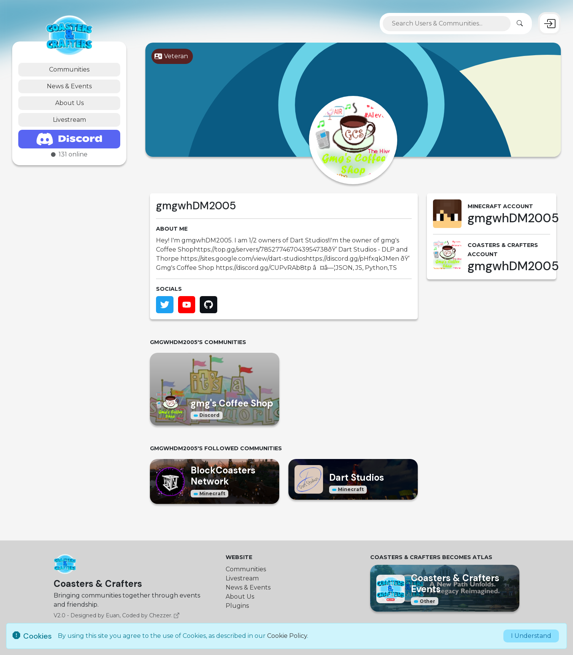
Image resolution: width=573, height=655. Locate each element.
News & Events (69, 86)
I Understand (531, 635)
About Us (69, 103)
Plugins (237, 605)
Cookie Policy (287, 635)
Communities (69, 69)
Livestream (69, 119)
